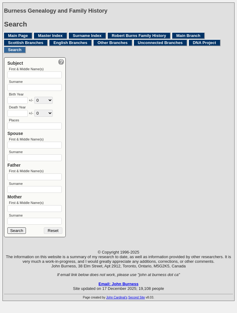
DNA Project (204, 42)
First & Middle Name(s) (26, 69)
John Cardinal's (116, 307)
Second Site (136, 307)
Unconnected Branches (160, 42)
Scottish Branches (25, 42)
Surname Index (87, 35)
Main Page (18, 35)
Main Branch (188, 35)
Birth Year (16, 96)
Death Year (17, 110)
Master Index (50, 35)
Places (14, 123)
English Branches (70, 42)
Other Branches (113, 42)
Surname (16, 82)
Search (14, 49)
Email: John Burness (118, 293)
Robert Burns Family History (139, 35)
